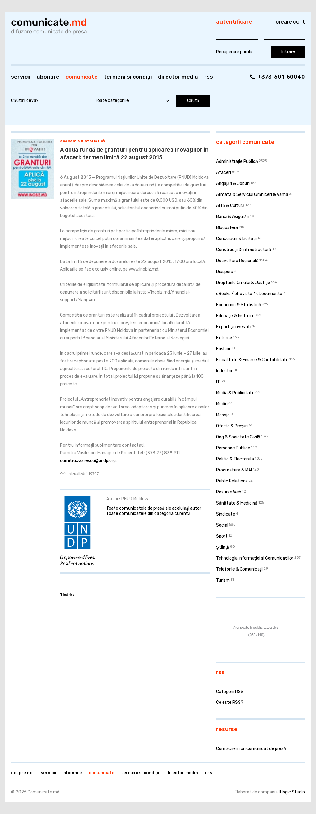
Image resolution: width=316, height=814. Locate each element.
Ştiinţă (222, 547)
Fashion (223, 348)
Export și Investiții (233, 326)
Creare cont (290, 21)
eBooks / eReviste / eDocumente (249, 293)
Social (222, 525)
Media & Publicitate (235, 393)
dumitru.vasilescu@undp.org (88, 460)
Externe (224, 337)
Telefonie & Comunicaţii (239, 569)
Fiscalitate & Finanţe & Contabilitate (252, 359)
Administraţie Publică (237, 161)
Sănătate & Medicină (237, 503)
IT (218, 381)
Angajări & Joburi (233, 183)
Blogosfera (227, 227)
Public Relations (232, 481)
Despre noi (22, 772)
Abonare (48, 76)
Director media (178, 76)
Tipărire (67, 594)
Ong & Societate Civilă (238, 437)
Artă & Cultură (230, 205)
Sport (222, 536)
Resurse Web (228, 492)
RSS (208, 76)
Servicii (21, 76)
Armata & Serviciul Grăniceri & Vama (252, 194)
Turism (223, 580)
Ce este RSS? (229, 702)
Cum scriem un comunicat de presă (251, 748)
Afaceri (223, 172)
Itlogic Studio (292, 792)
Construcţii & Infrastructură (243, 249)
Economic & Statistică (82, 141)
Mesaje (223, 415)
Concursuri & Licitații (236, 238)
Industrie (225, 370)
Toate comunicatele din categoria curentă (148, 513)
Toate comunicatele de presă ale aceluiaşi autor (153, 508)
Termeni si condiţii (128, 76)
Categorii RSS (229, 691)
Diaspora (224, 271)
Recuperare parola (234, 51)
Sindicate (225, 514)
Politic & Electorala (235, 459)
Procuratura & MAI (234, 470)
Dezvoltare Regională (237, 260)
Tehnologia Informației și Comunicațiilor (254, 558)
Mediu (222, 404)
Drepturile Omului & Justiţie (243, 282)
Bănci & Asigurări (232, 216)
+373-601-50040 (281, 76)
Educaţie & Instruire (235, 315)
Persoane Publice (233, 448)
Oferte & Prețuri (232, 426)
